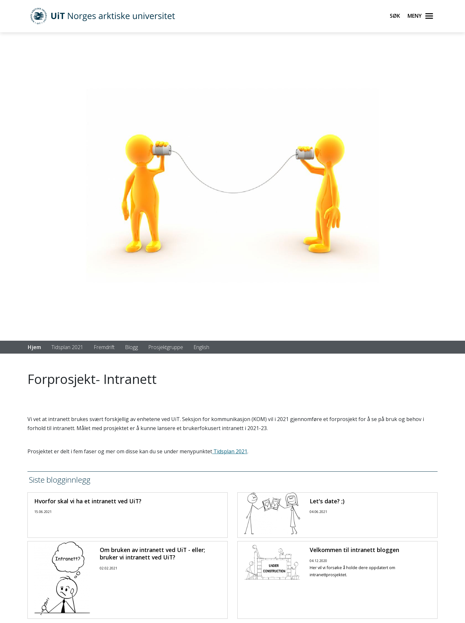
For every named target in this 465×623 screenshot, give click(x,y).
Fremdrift (104, 347)
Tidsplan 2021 (67, 347)
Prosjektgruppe (165, 347)
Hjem (34, 347)
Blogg (131, 347)
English (201, 347)
